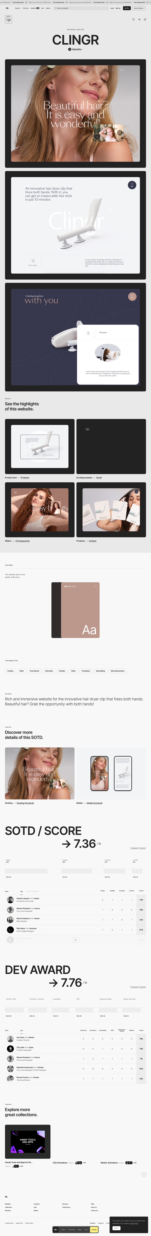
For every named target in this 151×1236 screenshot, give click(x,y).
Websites (8, 1204)
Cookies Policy (9, 1223)
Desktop (9, 803)
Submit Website (138, 8)
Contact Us (94, 1210)
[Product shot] (40, 446)
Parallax (62, 671)
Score (86, 1229)
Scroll (99, 478)
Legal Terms (19, 1223)
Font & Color (71, 1229)
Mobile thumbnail (94, 803)
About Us (94, 1207)
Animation (49, 671)
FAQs (92, 1204)
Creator (63, 1229)
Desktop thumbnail (25, 803)
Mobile (79, 803)
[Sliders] (40, 509)
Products (25, 478)
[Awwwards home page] (56, 1230)
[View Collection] (27, 1142)
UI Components (23, 541)
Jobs (42, 8)
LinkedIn (108, 1223)
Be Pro (127, 8)
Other (21, 671)
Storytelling (100, 671)
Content (92, 541)
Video (73, 671)
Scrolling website (84, 477)
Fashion (10, 671)
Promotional (34, 671)
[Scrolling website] (111, 446)
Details (79, 1229)
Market (48, 8)
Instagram (101, 1223)
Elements (8, 1210)
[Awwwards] (7, 8)
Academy (35, 8)
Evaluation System (138, 848)
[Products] (111, 509)
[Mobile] (111, 773)
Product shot (11, 477)
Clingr (75, 40)
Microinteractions (117, 671)
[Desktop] (40, 773)
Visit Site (94, 1229)
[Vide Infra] (75, 49)
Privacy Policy (29, 1223)
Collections (8, 1207)
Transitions (86, 671)
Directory (26, 8)
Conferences (66, 1207)
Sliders (8, 541)
